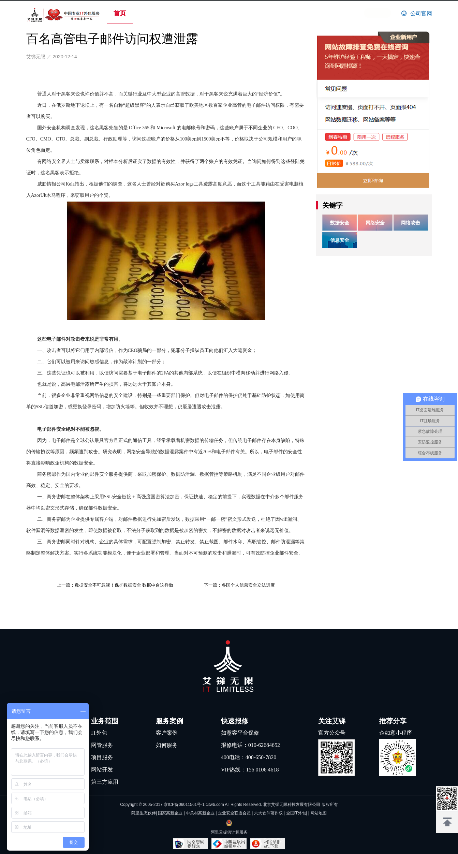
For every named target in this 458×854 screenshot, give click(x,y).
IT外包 (99, 733)
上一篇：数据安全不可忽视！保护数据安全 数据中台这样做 (115, 585)
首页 (120, 13)
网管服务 (102, 745)
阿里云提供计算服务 (229, 832)
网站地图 (318, 813)
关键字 (332, 205)
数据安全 (339, 222)
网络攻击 (410, 222)
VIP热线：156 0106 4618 (250, 769)
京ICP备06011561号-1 (184, 804)
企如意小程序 (395, 733)
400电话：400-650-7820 (249, 757)
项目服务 (102, 757)
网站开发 (102, 769)
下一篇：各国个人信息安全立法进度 (239, 585)
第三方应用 (104, 782)
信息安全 (339, 240)
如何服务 (167, 745)
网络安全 (375, 222)
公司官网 (421, 13)
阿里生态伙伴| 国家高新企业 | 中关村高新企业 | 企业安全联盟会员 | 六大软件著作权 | (208, 813)
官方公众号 (331, 733)
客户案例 (167, 733)
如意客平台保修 (240, 733)
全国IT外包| (297, 813)
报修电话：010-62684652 (250, 745)
